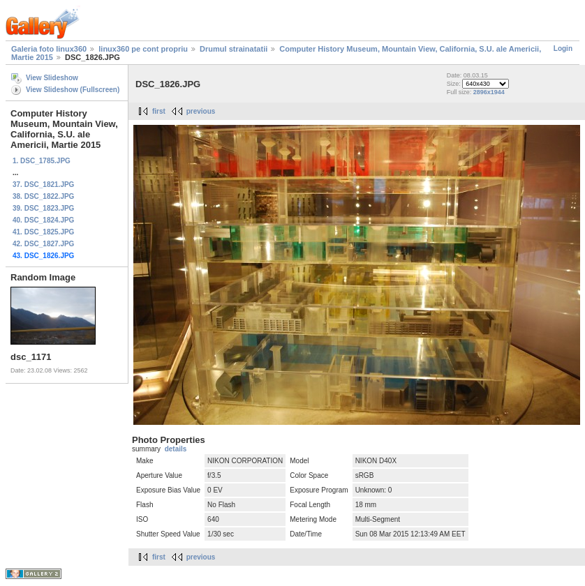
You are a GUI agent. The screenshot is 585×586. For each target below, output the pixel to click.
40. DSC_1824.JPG (43, 220)
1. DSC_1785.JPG (42, 161)
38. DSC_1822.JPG (43, 196)
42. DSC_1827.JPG (43, 244)
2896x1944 (489, 92)
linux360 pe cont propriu (143, 49)
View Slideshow (52, 78)
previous (201, 111)
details (176, 449)
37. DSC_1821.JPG (43, 184)
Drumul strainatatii (233, 49)
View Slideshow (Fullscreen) (72, 89)
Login (563, 48)
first (158, 111)
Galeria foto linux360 (49, 49)
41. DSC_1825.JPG (43, 232)
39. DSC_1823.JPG (43, 208)
